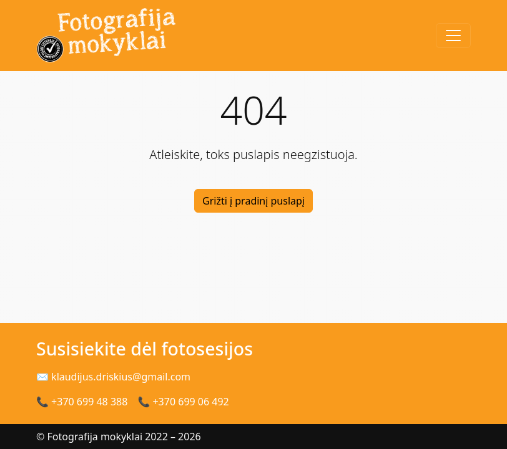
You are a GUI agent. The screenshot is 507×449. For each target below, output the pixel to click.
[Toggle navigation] (453, 35)
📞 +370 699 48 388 (81, 401)
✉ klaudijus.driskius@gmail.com (113, 377)
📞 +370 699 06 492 (183, 401)
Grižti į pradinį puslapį (253, 201)
